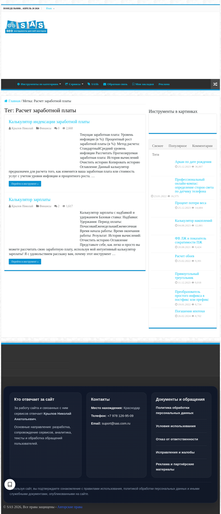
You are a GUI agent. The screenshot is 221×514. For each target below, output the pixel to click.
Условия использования (176, 426)
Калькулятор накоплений (193, 220)
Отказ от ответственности (177, 439)
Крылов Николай (22, 128)
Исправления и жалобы (175, 452)
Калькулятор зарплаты (29, 199)
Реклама (164, 84)
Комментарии (202, 146)
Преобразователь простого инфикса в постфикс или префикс (192, 295)
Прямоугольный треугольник (187, 276)
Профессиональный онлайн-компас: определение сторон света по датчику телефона (194, 185)
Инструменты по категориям (37, 84)
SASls (93, 84)
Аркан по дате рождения (193, 162)
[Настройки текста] (9, 484)
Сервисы (73, 84)
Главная (9, 83)
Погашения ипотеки (190, 311)
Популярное (178, 146)
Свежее (157, 146)
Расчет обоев (184, 256)
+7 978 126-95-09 (120, 416)
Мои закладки (143, 84)
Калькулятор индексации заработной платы (49, 121)
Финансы (45, 128)
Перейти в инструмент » (25, 183)
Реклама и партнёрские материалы (175, 466)
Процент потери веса (190, 203)
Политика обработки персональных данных (175, 410)
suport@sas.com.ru (116, 423)
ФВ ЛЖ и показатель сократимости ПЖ (190, 240)
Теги (155, 154)
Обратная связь (115, 84)
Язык (49, 8)
